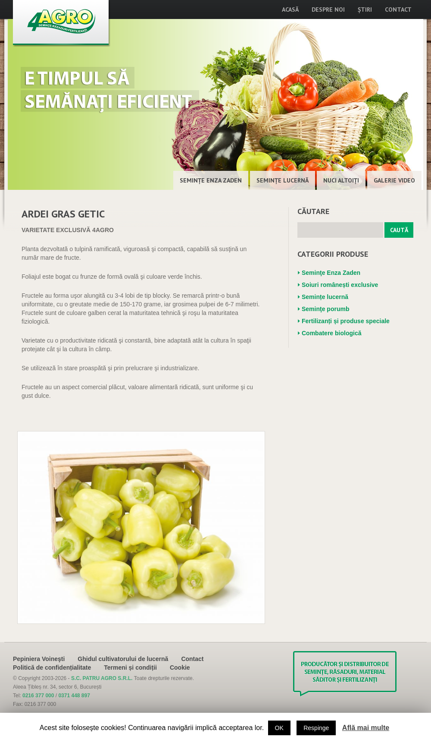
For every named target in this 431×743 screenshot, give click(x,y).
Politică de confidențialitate (52, 667)
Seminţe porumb (325, 308)
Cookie (180, 667)
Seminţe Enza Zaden (211, 180)
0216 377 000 (38, 696)
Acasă (290, 9)
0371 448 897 (74, 696)
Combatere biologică (331, 333)
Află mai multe (365, 727)
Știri (365, 9)
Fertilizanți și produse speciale (346, 321)
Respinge (316, 727)
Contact (398, 9)
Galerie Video (394, 180)
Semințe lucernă (282, 180)
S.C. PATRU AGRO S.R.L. (102, 678)
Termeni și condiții (130, 667)
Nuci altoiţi (341, 180)
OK (279, 727)
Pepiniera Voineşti (39, 658)
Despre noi (328, 9)
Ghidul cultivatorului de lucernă (123, 658)
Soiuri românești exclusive (340, 284)
